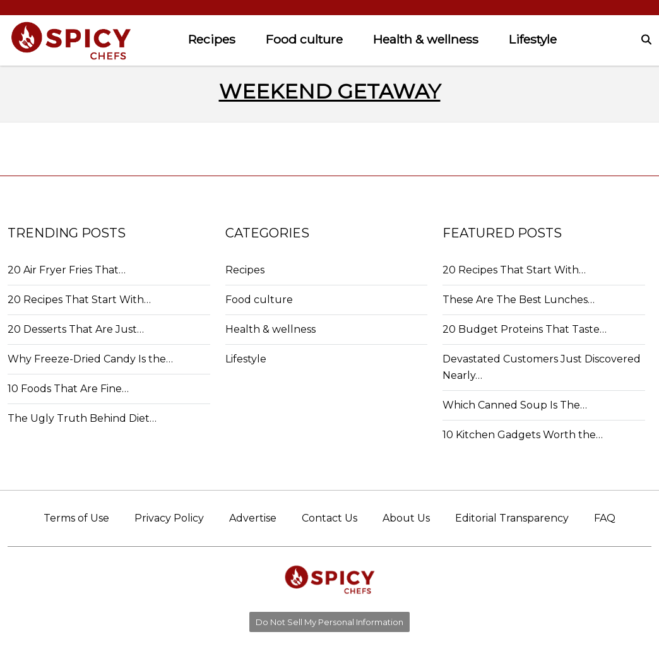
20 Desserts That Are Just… (76, 329)
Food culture (304, 39)
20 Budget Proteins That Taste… (524, 329)
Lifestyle (533, 39)
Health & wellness (425, 39)
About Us (406, 518)
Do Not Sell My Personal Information (329, 622)
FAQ (604, 518)
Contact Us (329, 518)
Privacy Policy (169, 518)
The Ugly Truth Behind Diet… (82, 418)
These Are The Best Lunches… (518, 300)
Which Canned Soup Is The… (514, 405)
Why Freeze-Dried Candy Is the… (90, 359)
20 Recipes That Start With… (79, 300)
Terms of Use (76, 518)
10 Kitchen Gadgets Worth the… (522, 435)
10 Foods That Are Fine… (68, 389)
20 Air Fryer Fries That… (67, 270)
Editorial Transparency (512, 518)
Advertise (252, 518)
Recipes (211, 39)
